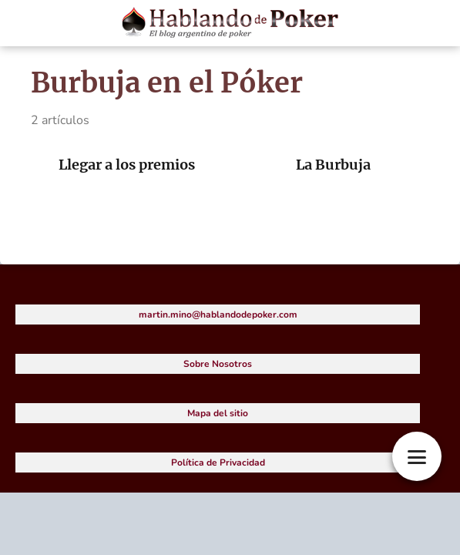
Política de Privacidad (218, 462)
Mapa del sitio (217, 413)
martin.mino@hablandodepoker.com (218, 314)
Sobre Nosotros (217, 364)
